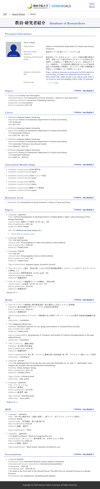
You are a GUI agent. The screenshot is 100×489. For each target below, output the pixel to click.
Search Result (18, 14)
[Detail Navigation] (92, 5)
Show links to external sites (21, 234)
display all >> (12, 292)
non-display (88, 91)
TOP (5, 14)
